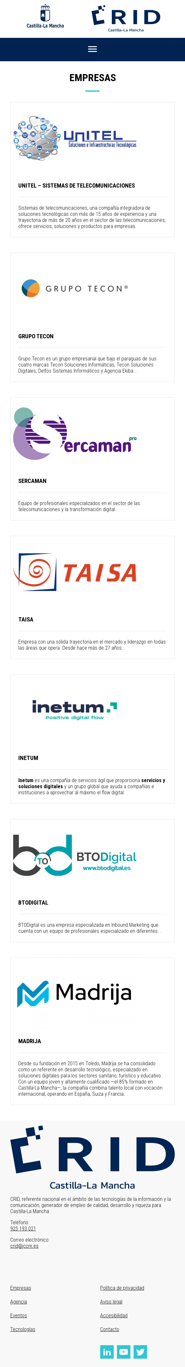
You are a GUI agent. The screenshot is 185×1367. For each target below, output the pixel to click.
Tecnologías (22, 1329)
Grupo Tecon (36, 336)
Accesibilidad (114, 1315)
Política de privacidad (122, 1288)
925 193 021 (23, 1229)
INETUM (28, 758)
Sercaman (32, 481)
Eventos (18, 1315)
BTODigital (33, 902)
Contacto (109, 1329)
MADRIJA (29, 1041)
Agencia (18, 1302)
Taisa (25, 619)
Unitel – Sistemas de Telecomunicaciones (76, 185)
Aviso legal (111, 1302)
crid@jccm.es (24, 1246)
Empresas (20, 1288)
